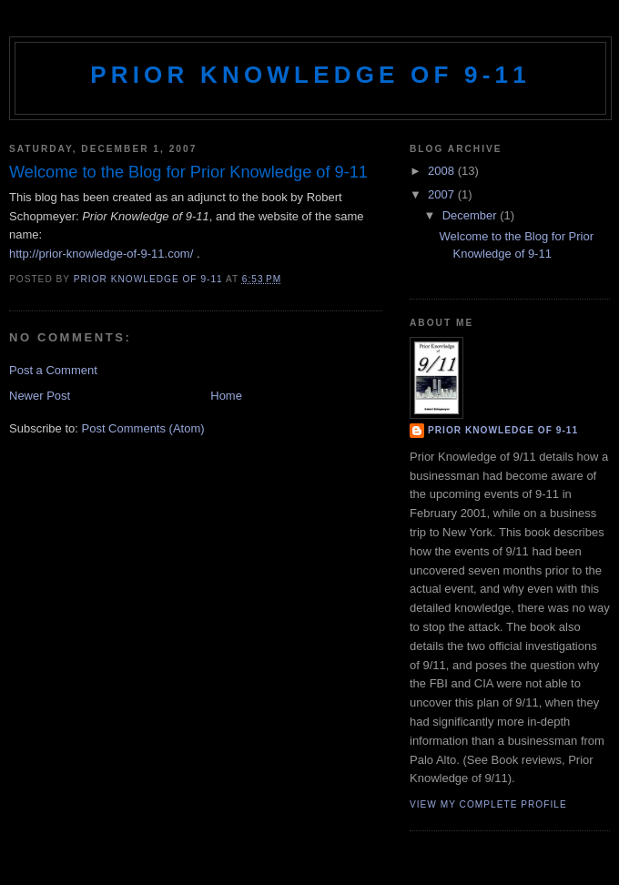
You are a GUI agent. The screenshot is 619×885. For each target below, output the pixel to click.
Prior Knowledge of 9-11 (310, 74)
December (471, 215)
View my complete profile (488, 804)
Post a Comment (53, 370)
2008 (443, 171)
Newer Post (39, 395)
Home (226, 395)
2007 (443, 194)
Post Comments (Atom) (143, 428)
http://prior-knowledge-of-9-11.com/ (101, 253)
